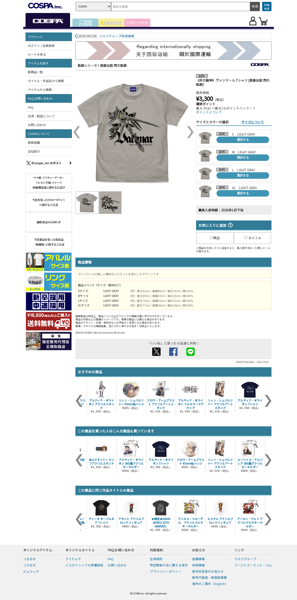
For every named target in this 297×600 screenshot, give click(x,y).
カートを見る (37, 54)
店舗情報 (198, 559)
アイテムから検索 (40, 89)
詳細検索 (267, 6)
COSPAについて (38, 133)
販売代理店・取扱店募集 (209, 577)
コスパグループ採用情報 (116, 36)
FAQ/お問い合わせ (40, 98)
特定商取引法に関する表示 (169, 565)
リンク (239, 550)
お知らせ (198, 550)
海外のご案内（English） (210, 583)
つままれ (29, 559)
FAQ (30, 107)
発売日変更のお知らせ (208, 571)
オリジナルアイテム (37, 550)
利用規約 (156, 550)
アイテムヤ (73, 559)
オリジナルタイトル (80, 550)
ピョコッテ (31, 571)
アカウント (35, 37)
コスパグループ (245, 559)
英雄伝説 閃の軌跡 (113, 65)
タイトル (252, 238)
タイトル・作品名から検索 (46, 81)
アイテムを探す (38, 63)
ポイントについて (209, 112)
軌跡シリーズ (87, 65)
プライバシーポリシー (166, 571)
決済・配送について (41, 116)
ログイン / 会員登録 (41, 45)
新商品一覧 (35, 72)
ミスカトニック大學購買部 (84, 565)
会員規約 (156, 559)
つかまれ (29, 565)
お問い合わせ (37, 125)
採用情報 (198, 565)
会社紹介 (34, 151)
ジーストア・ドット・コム (253, 565)
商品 (215, 238)
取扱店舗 (34, 142)
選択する (243, 139)
